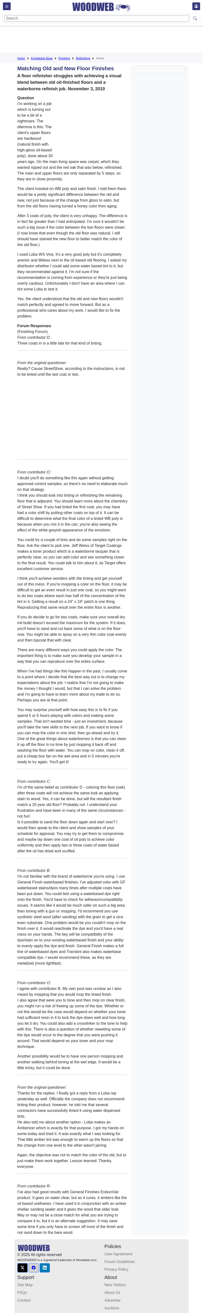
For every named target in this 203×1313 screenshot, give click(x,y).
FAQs (22, 1293)
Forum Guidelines (120, 1262)
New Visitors (115, 1285)
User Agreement (119, 1254)
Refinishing (83, 58)
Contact (24, 1300)
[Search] (96, 18)
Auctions (112, 1308)
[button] (22, 1267)
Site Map (25, 1285)
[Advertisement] (105, 40)
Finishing (64, 58)
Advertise (113, 1300)
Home (21, 58)
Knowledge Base (42, 58)
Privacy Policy (117, 1269)
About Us (112, 1293)
